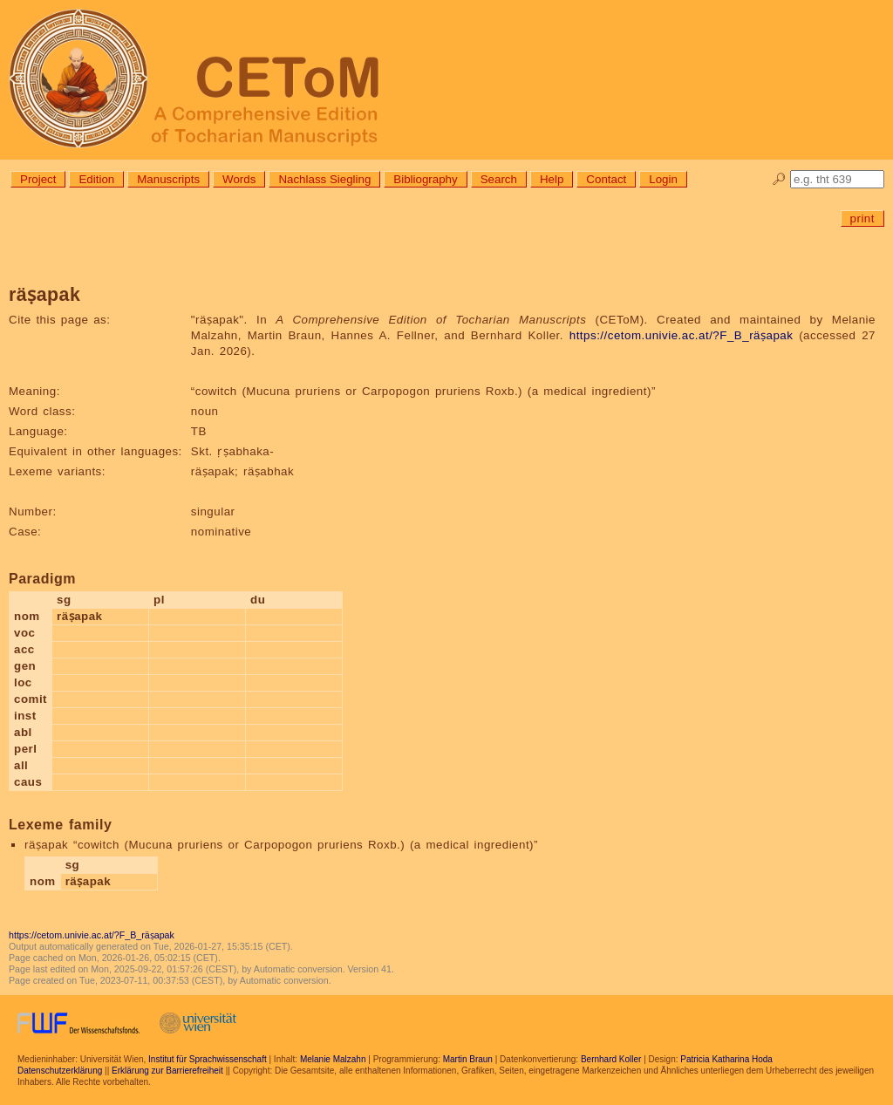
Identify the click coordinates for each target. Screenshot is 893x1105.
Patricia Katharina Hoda (726, 1059)
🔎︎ (779, 179)
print (862, 218)
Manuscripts (168, 179)
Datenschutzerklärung (59, 1070)
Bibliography (425, 179)
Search (499, 179)
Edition (96, 179)
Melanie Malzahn (333, 1059)
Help (551, 179)
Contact (606, 179)
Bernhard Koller (611, 1059)
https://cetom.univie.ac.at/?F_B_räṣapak (681, 335)
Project (38, 179)
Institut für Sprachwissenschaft (207, 1059)
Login (663, 179)
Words (239, 179)
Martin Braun (468, 1059)
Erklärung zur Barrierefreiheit (167, 1070)
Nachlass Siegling (324, 179)
